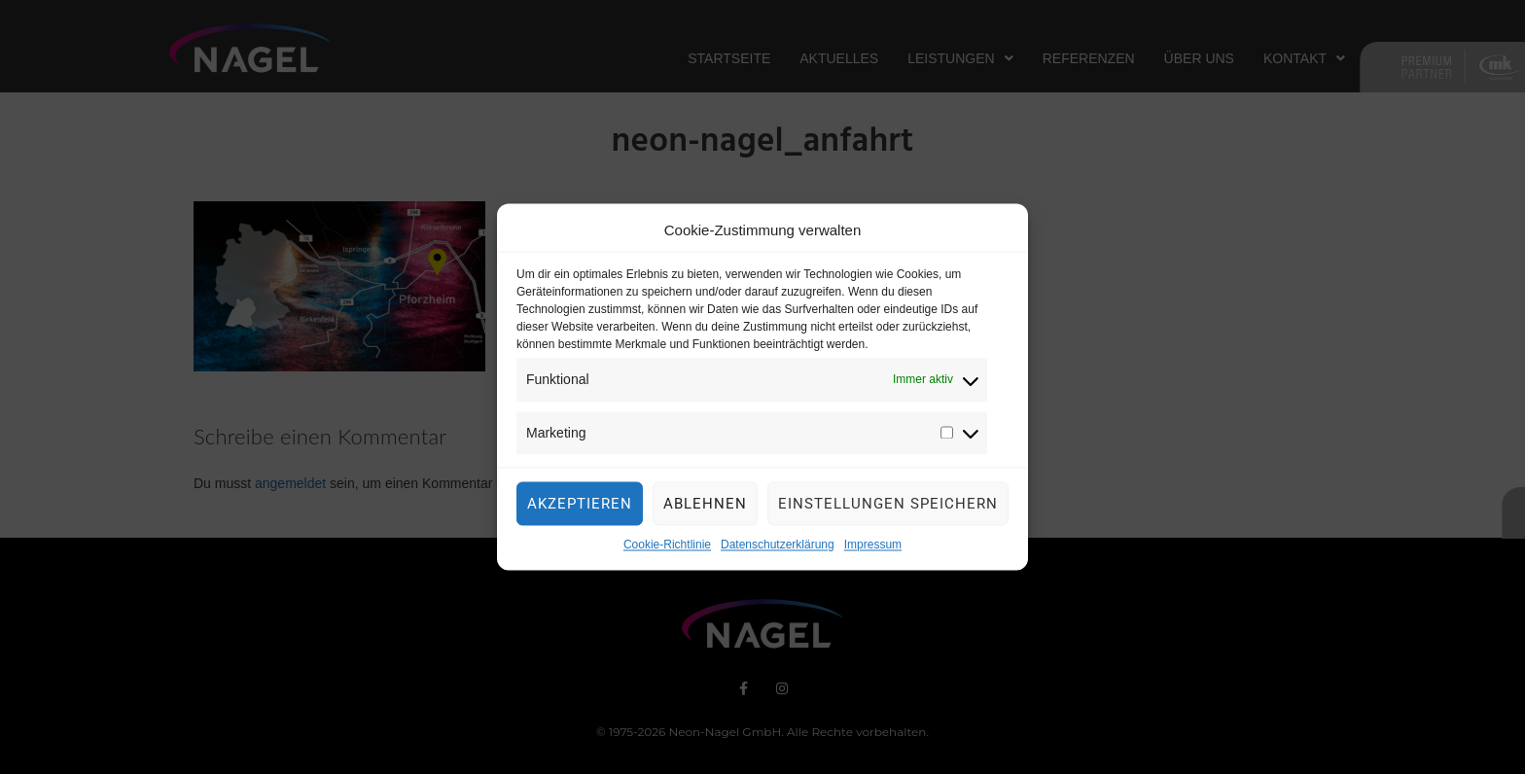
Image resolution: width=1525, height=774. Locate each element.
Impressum (873, 552)
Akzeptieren (579, 511)
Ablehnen (705, 511)
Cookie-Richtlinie (667, 552)
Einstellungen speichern (888, 511)
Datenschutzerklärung (777, 552)
